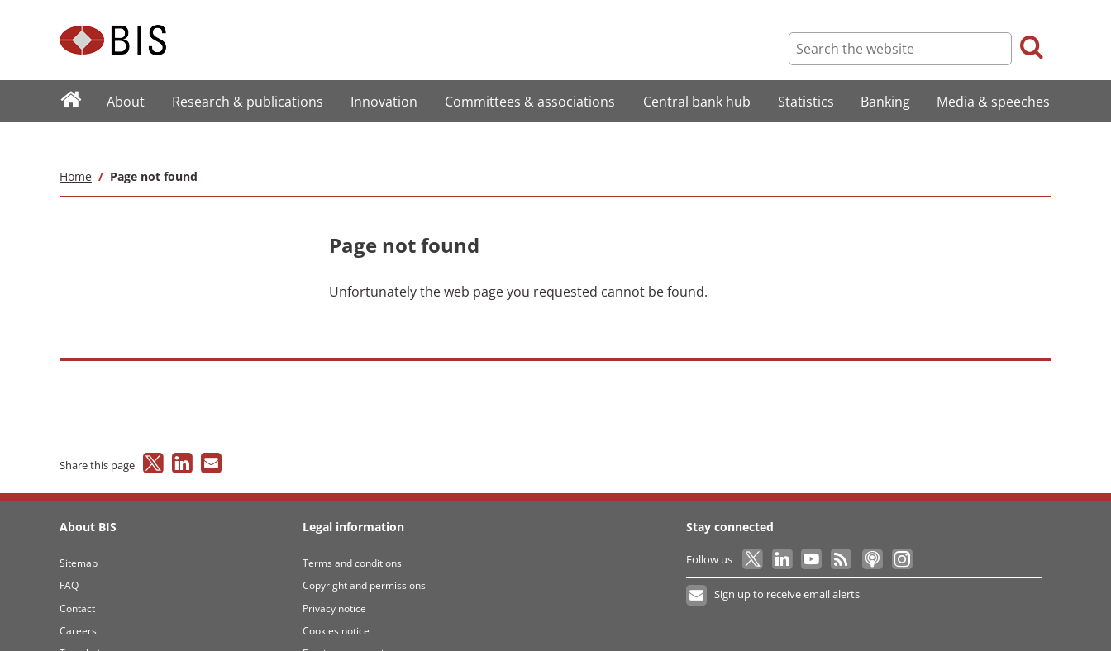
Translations (88, 621)
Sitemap (79, 530)
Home (76, 143)
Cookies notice (336, 598)
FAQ (69, 552)
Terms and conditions (352, 530)
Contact (77, 575)
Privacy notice (334, 575)
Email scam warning (349, 621)
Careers (78, 598)
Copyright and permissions (364, 552)
